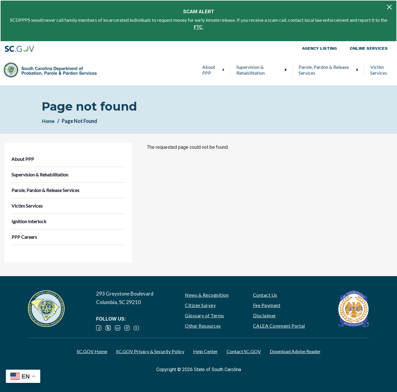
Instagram (127, 328)
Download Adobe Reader (295, 351)
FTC (198, 27)
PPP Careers (364, 70)
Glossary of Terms (204, 315)
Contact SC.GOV (244, 351)
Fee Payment (267, 305)
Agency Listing (319, 48)
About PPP (109, 70)
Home (48, 121)
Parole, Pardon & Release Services (224, 70)
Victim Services (279, 70)
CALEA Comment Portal (279, 325)
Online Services (369, 48)
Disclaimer (264, 315)
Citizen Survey (200, 305)
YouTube (136, 328)
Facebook (98, 328)
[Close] (389, 7)
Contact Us (265, 295)
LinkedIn (117, 328)
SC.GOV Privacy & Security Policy (150, 351)
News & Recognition (207, 295)
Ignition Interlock (321, 70)
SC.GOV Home (92, 351)
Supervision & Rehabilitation (151, 70)
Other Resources (203, 325)
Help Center (205, 351)
